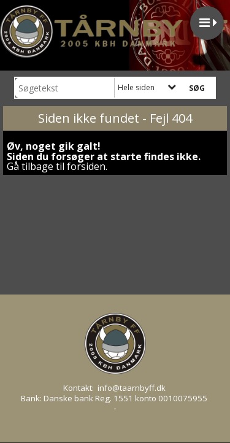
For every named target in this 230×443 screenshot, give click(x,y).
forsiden (86, 166)
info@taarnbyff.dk (132, 387)
